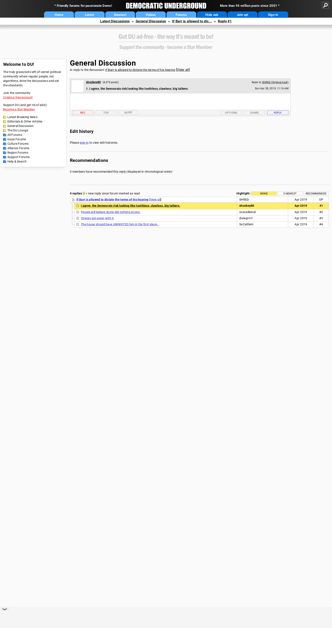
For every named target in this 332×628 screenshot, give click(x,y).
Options (231, 112)
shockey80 (93, 82)
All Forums (14, 134)
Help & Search (16, 161)
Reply (278, 112)
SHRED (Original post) (275, 82)
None (264, 193)
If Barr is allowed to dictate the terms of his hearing (140, 70)
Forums (181, 15)
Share (254, 112)
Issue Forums (16, 139)
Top (106, 112)
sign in (84, 142)
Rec (82, 112)
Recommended (316, 193)
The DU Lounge (17, 130)
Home (59, 15)
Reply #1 (225, 21)
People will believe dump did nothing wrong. (111, 212)
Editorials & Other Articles (24, 121)
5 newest (290, 193)
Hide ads (211, 15)
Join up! (242, 15)
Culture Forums (18, 143)
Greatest (120, 15)
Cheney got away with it (97, 218)
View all (183, 70)
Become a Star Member (19, 109)
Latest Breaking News (22, 117)
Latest (89, 15)
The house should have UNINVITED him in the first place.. (120, 224)
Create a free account (18, 97)
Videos (151, 15)
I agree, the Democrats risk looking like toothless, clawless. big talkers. (130, 205)
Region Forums (17, 152)
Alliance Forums (18, 148)
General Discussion (151, 21)
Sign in (273, 15)
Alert (128, 112)
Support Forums (18, 157)
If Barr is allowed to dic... (192, 21)
